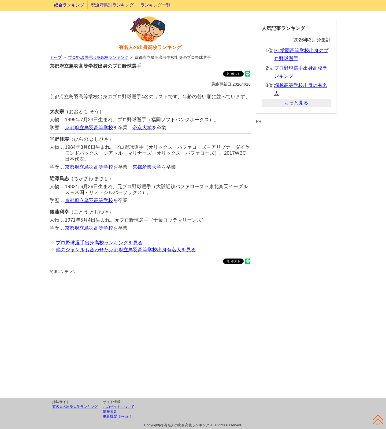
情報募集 (110, 411)
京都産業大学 (146, 167)
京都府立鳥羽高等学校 (89, 127)
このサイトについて (118, 407)
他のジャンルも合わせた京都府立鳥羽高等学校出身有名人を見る (126, 249)
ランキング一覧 (155, 5)
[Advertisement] (150, 335)
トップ (56, 57)
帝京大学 (142, 127)
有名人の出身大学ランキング (75, 407)
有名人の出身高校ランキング (150, 47)
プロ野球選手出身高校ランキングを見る (99, 242)
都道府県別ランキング (112, 5)
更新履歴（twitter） (118, 416)
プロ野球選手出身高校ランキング (98, 57)
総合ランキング (69, 5)
